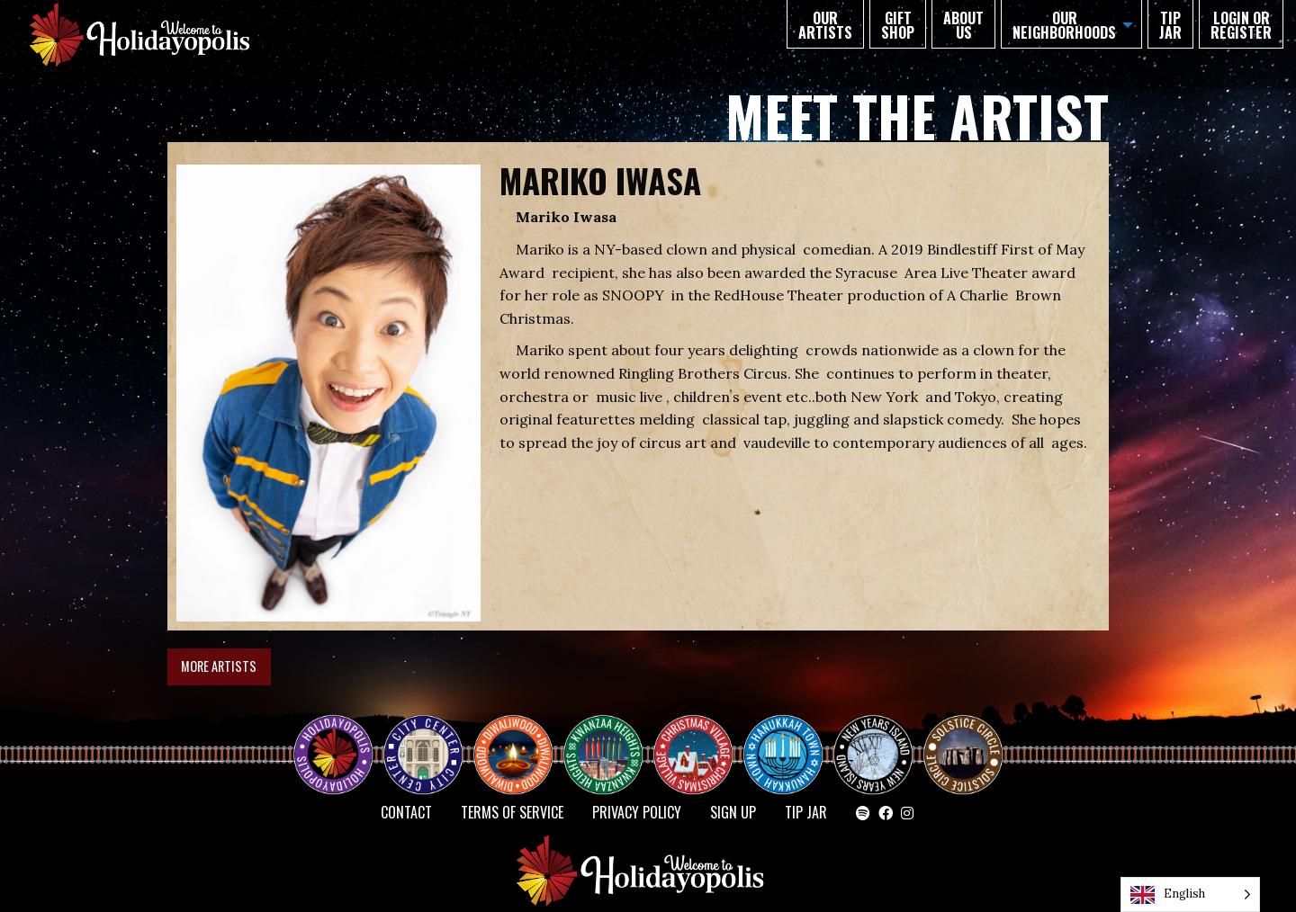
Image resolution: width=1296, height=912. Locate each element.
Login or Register (1241, 25)
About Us (963, 25)
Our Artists (825, 25)
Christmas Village (700, 738)
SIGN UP (733, 812)
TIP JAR (1170, 25)
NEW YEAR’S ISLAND (874, 745)
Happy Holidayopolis (340, 738)
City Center (421, 738)
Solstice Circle (964, 738)
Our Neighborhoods (1064, 25)
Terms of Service (512, 812)
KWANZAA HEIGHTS (610, 738)
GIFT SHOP (897, 25)
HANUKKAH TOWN (790, 738)
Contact (406, 812)
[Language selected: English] (1190, 894)
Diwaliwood (520, 731)
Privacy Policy (636, 812)
